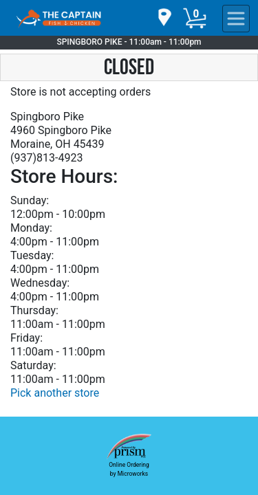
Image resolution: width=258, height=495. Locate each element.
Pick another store (54, 392)
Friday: (26, 337)
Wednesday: (39, 282)
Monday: (31, 227)
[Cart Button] (194, 18)
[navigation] (163, 18)
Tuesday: (32, 255)
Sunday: (29, 200)
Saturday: (33, 365)
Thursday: (34, 310)
